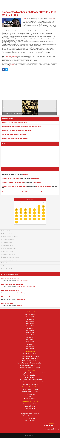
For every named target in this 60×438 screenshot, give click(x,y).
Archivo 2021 (30, 337)
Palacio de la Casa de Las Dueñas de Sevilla (30, 382)
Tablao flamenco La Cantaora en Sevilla (10, 297)
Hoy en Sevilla (5, 231)
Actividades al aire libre (8, 263)
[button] (3, 107)
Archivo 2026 (30, 348)
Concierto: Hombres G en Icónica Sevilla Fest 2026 (14, 186)
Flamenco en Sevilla (7, 251)
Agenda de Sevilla (6, 268)
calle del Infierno (30, 408)
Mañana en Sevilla (6, 233)
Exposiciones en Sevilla (8, 254)
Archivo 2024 (30, 344)
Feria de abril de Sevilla (30, 404)
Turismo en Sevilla (32, 384)
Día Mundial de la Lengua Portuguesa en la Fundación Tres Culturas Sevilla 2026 (21, 126)
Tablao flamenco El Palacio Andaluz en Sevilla (12, 284)
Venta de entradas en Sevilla (9, 236)
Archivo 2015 (30, 323)
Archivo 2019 (30, 333)
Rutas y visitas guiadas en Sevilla (10, 257)
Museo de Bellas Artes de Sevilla (30, 365)
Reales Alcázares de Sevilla (11, 56)
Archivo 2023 (30, 342)
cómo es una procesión (30, 394)
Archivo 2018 (30, 330)
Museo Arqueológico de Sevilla (30, 367)
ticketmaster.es (38, 182)
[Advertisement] (30, 4)
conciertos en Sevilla (35, 28)
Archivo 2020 (30, 335)
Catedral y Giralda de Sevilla (30, 356)
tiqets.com (19, 280)
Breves (4, 266)
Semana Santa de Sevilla (30, 389)
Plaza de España (30, 418)
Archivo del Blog (30, 314)
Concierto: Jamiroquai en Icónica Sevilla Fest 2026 (14, 191)
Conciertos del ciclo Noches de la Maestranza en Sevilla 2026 (17, 130)
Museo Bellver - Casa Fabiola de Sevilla (30, 379)
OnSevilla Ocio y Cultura (8, 228)
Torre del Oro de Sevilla (30, 375)
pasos (30, 396)
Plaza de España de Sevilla (30, 358)
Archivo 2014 (30, 321)
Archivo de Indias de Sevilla (30, 361)
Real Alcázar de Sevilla (30, 354)
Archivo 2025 (30, 346)
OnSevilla (24, 18)
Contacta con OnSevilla (51, 429)
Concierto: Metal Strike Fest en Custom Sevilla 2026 (14, 122)
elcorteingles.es (20, 292)
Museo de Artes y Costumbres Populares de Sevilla (30, 373)
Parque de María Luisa (30, 416)
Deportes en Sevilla (7, 245)
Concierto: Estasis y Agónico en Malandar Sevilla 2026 (15, 138)
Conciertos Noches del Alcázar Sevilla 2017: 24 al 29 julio (29, 13)
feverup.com (25, 280)
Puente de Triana (30, 420)
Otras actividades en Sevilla (9, 260)
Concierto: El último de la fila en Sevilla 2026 (13, 182)
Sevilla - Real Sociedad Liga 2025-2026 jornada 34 (14, 134)
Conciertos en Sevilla (7, 239)
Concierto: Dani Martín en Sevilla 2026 (17, 113)
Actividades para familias (8, 248)
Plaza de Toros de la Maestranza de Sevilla (30, 363)
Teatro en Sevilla (6, 242)
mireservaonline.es (21, 299)
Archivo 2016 (30, 326)
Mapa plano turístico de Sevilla (30, 414)
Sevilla (52, 18)
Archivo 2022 (30, 339)
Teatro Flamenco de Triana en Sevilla (10, 278)
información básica (30, 398)
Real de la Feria (30, 406)
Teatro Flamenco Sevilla (7, 303)
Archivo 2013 (30, 319)
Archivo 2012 (30, 317)
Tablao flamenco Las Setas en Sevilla (10, 290)
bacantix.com (12, 64)
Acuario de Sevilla (30, 377)
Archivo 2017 (30, 328)
